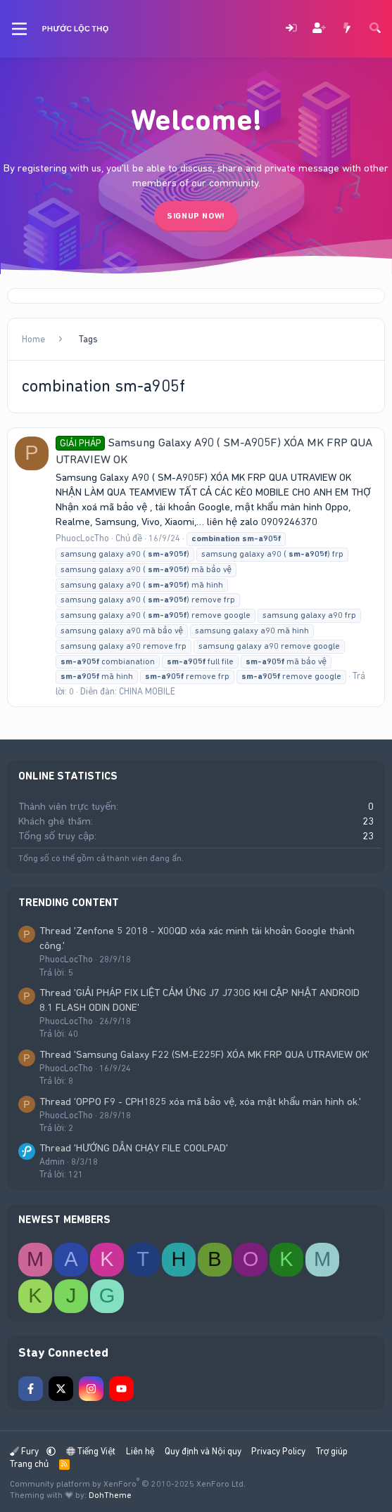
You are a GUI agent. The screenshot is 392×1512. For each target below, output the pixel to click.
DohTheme (110, 1495)
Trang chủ (29, 1464)
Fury (25, 1451)
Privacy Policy (278, 1451)
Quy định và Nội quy (203, 1451)
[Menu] (19, 29)
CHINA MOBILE (147, 691)
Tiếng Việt (91, 1451)
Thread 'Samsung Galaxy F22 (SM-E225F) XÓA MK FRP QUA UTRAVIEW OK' (204, 1054)
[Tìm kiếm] (375, 29)
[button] (51, 1451)
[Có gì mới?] (347, 29)
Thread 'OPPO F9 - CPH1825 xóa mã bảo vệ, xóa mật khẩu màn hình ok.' (200, 1101)
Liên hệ (140, 1451)
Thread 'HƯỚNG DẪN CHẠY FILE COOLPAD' (133, 1148)
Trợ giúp (332, 1451)
